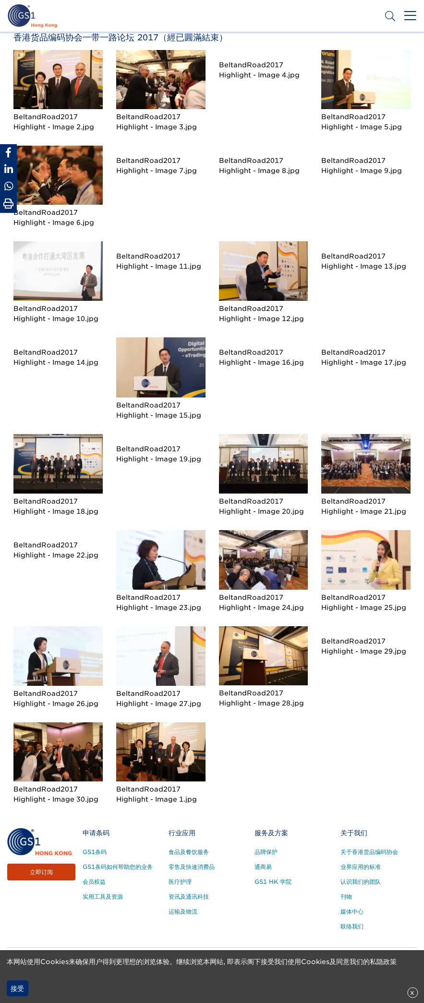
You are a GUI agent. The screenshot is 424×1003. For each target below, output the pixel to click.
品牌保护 (266, 851)
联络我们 (351, 926)
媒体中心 (351, 911)
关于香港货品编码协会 (369, 851)
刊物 (346, 896)
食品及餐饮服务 (189, 851)
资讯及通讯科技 (189, 896)
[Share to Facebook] (8, 152)
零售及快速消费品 (192, 866)
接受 (17, 988)
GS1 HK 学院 (272, 881)
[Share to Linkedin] (8, 169)
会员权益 (94, 881)
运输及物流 (183, 911)
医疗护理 (180, 881)
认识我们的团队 (360, 881)
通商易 (263, 866)
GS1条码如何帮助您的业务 (118, 866)
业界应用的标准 (360, 866)
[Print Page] (8, 204)
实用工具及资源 (103, 896)
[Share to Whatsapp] (8, 186)
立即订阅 (41, 872)
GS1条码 (95, 851)
